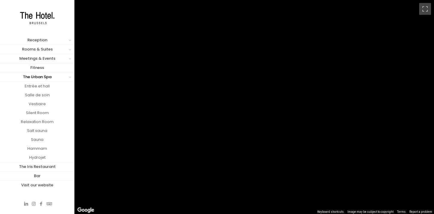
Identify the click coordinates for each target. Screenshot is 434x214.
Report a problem (420, 211)
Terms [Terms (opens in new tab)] (401, 211)
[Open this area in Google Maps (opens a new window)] (86, 210)
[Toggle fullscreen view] (425, 9)
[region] (254, 107)
